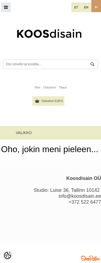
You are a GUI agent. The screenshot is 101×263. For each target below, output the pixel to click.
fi (96, 7)
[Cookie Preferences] (7, 255)
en (86, 7)
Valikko (24, 133)
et (76, 7)
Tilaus (63, 87)
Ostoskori (52, 101)
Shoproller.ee (90, 258)
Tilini (37, 87)
